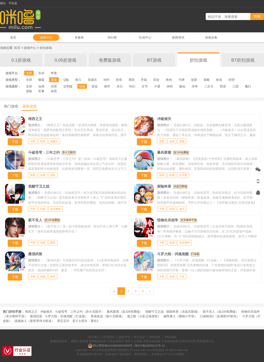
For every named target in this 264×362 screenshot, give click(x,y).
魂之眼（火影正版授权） (144, 316)
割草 (119, 79)
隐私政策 (155, 337)
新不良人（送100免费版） (221, 311)
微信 (3, 3)
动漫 (82, 86)
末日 (120, 86)
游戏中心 (46, 37)
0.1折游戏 (21, 60)
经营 (232, 79)
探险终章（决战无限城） (183, 311)
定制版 (68, 86)
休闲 (170, 86)
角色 (169, 79)
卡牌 (181, 79)
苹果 (54, 73)
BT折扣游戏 (243, 60)
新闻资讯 (178, 37)
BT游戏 (154, 60)
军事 (41, 91)
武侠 (54, 86)
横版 (41, 79)
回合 (156, 79)
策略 (207, 79)
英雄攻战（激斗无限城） (108, 316)
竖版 (54, 79)
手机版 (13, 3)
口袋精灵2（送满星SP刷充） (220, 316)
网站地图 (170, 337)
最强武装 (36, 316)
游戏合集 (211, 37)
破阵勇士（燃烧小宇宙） (180, 316)
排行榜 (112, 37)
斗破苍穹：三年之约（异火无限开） (79, 311)
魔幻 (248, 86)
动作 (106, 79)
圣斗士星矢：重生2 (85, 321)
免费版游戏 (110, 60)
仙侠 (41, 86)
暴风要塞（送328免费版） (125, 311)
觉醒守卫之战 (154, 311)
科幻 (132, 86)
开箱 (144, 79)
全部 (29, 73)
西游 (223, 86)
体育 (54, 91)
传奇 (195, 86)
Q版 (66, 79)
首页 (13, 37)
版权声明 (124, 337)
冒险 (29, 91)
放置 (194, 79)
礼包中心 (145, 37)
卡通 (157, 86)
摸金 (95, 86)
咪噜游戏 (158, 350)
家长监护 (139, 337)
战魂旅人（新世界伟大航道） (35, 321)
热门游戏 (11, 106)
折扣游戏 (46, 48)
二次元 (208, 86)
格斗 (78, 79)
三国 (235, 86)
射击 (219, 79)
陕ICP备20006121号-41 (150, 345)
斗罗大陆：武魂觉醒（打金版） (66, 316)
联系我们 (109, 337)
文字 (145, 86)
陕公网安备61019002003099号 (112, 345)
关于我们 (93, 337)
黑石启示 (63, 321)
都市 (107, 86)
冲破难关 (46, 311)
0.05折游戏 (65, 60)
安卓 (41, 73)
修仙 (182, 86)
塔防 (131, 79)
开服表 (79, 37)
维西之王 (31, 311)
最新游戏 (29, 106)
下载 (15, 142)
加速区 (92, 79)
